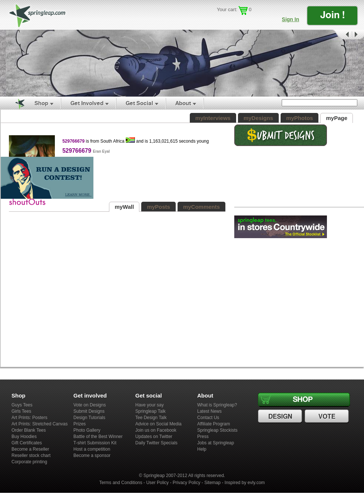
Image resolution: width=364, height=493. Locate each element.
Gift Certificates (26, 442)
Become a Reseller (30, 449)
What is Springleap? (217, 405)
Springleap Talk (150, 411)
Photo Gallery (86, 430)
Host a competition (91, 449)
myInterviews (213, 118)
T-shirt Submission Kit (94, 442)
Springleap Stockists (217, 430)
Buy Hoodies (24, 436)
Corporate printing (29, 461)
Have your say (149, 405)
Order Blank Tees (28, 430)
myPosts (158, 207)
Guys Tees (21, 405)
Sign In (290, 19)
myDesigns (258, 118)
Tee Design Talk (151, 417)
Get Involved (86, 103)
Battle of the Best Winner (98, 436)
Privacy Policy (187, 482)
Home (15, 103)
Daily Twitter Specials (156, 442)
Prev (341, 35)
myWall (124, 207)
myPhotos (299, 118)
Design (281, 416)
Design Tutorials (89, 417)
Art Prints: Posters (29, 417)
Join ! (332, 14)
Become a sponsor (91, 455)
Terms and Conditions (120, 482)
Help (201, 449)
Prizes (79, 423)
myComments (201, 207)
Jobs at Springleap (215, 442)
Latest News (209, 411)
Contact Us (208, 417)
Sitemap (212, 482)
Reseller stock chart (30, 455)
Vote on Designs (89, 405)
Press (203, 436)
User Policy (157, 482)
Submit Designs (89, 411)
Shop (41, 103)
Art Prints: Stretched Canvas (39, 423)
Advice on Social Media (158, 423)
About (183, 103)
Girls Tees (21, 411)
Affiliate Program (213, 423)
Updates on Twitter (153, 436)
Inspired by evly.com (245, 482)
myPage (336, 118)
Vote (328, 416)
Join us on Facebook (155, 430)
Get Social (139, 103)
